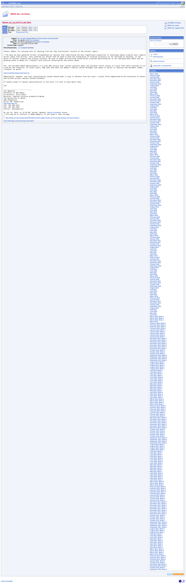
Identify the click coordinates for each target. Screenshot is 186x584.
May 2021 (153, 171)
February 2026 (155, 75)
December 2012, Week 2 (158, 421)
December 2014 (155, 301)
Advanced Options (156, 40)
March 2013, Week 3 (157, 401)
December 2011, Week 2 (158, 505)
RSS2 (181, 574)
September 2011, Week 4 (158, 522)
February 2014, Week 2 (158, 327)
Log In (155, 54)
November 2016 (155, 262)
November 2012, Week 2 (158, 426)
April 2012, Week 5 (156, 473)
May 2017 (153, 252)
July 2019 (153, 209)
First (18, 27)
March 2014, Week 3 (157, 316)
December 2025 (155, 79)
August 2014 (154, 308)
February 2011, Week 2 (158, 559)
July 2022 (153, 148)
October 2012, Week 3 (157, 433)
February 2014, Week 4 (158, 323)
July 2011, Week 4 (156, 534)
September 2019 (155, 205)
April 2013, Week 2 (156, 397)
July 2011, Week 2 (156, 535)
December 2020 (155, 180)
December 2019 (155, 200)
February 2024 (155, 116)
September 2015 (155, 286)
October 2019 (154, 203)
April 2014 (153, 315)
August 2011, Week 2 (157, 530)
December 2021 (155, 160)
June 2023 (153, 129)
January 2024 (154, 118)
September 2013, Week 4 (158, 355)
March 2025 (154, 94)
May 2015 (153, 293)
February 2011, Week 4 (158, 556)
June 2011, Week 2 (156, 537)
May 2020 (153, 192)
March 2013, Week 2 (157, 402)
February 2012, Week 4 (158, 488)
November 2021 (155, 161)
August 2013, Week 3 (157, 365)
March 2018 (154, 236)
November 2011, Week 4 (158, 508)
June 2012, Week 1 (156, 463)
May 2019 (153, 212)
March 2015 (154, 296)
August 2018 (154, 227)
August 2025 (154, 86)
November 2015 (155, 283)
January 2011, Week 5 (157, 561)
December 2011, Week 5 (158, 502)
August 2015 (154, 288)
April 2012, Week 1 (156, 480)
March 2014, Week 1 (157, 320)
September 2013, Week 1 (158, 360)
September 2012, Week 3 (158, 439)
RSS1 (175, 574)
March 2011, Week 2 (157, 552)
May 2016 (153, 273)
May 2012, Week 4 (156, 466)
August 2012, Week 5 (157, 444)
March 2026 (154, 74)
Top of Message (9, 134)
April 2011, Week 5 (156, 541)
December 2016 (155, 261)
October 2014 (154, 305)
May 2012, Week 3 (156, 468)
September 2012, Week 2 (158, 441)
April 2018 (153, 234)
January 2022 (154, 158)
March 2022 (154, 155)
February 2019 (155, 217)
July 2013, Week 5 (156, 370)
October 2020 (154, 183)
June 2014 (153, 311)
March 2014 (154, 321)
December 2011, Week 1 (158, 507)
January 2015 (154, 300)
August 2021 (154, 166)
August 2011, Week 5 (157, 529)
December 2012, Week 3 (158, 419)
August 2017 (154, 247)
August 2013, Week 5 (157, 362)
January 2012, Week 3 (157, 497)
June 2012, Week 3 (156, 460)
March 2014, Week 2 (157, 318)
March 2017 (154, 256)
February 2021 (155, 177)
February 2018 (155, 237)
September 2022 (155, 145)
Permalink (30, 134)
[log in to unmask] (32, 40)
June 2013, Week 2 (156, 380)
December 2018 (155, 220)
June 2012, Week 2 (156, 461)
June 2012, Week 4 (156, 458)
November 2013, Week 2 (158, 347)
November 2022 (155, 141)
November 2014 (155, 303)
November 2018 (155, 222)
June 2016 (153, 271)
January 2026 (154, 77)
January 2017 (154, 259)
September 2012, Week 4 (158, 438)
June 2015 (153, 291)
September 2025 (155, 84)
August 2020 (154, 187)
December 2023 (155, 119)
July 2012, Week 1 (156, 456)
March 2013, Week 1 (157, 404)
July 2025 (153, 87)
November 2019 (155, 202)
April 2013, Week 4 (156, 394)
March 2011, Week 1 (157, 554)
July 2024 (153, 107)
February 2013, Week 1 (158, 411)
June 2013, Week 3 (156, 379)
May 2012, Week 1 (156, 471)
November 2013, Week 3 (158, 345)
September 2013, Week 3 (158, 357)
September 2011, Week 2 (158, 525)
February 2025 (155, 96)
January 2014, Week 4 (157, 332)
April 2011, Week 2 (156, 546)
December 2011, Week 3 (158, 503)
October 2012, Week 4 (157, 431)
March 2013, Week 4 (157, 399)
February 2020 (155, 197)
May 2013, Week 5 (156, 384)
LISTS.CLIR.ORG (7, 581)
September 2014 (155, 306)
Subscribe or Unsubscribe (162, 66)
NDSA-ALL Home (173, 25)
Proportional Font (22, 32)
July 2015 (153, 289)
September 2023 (155, 124)
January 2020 (154, 198)
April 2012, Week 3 (156, 476)
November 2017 (155, 242)
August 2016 (154, 268)
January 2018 (154, 239)
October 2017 (154, 244)
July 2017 (153, 249)
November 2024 (155, 101)
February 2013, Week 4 (158, 406)
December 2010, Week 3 (158, 564)
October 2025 (154, 82)
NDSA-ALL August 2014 (175, 28)
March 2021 (154, 175)
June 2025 (153, 89)
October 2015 (154, 284)
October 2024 (154, 102)
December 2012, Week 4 (158, 418)
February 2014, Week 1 (158, 328)
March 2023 (154, 134)
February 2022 (155, 156)
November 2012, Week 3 (158, 424)
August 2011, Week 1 (157, 532)
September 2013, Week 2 (158, 359)
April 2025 (153, 92)
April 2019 (153, 214)
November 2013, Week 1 (158, 348)
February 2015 (155, 298)
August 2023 (154, 126)
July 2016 (153, 269)
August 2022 (154, 146)
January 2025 (154, 97)
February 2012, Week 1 (158, 493)
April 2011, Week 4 (156, 542)
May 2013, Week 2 (156, 389)
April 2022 (153, 153)
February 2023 (155, 136)
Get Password (158, 57)
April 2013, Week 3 (156, 396)
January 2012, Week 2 (157, 498)
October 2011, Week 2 (157, 519)
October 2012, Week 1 (157, 436)
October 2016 (154, 264)
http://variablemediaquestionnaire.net (16, 77)
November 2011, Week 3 (158, 510)
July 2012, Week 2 (156, 455)
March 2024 (154, 114)
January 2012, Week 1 (157, 500)
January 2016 (154, 279)
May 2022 (153, 151)
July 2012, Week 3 (156, 453)
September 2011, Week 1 (158, 527)
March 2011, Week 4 (157, 549)
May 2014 (153, 313)
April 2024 (153, 113)
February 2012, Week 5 (158, 487)
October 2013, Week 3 (157, 353)
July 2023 (153, 128)
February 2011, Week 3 (158, 557)
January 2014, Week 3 (157, 333)
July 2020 (153, 188)
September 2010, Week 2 (158, 569)
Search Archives (155, 38)
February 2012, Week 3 (158, 490)
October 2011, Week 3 (157, 517)
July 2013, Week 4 (156, 372)
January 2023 (154, 138)
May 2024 (153, 111)
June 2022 (153, 150)
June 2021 (153, 170)
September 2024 (155, 104)
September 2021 (155, 165)
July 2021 (153, 168)
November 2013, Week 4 (158, 343)
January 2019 (154, 219)
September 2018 (155, 225)
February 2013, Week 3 (158, 407)
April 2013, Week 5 (156, 392)
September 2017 (155, 246)
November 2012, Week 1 (158, 428)
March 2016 (154, 276)
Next (30, 27)
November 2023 (155, 121)
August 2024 (154, 106)
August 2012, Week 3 (157, 448)
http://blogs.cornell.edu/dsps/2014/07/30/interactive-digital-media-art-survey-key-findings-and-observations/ (42, 131)
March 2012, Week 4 (157, 483)
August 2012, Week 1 (157, 450)
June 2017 (153, 251)
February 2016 (155, 278)
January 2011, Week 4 (157, 562)
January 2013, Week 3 (157, 416)
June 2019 (153, 210)
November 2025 (155, 80)
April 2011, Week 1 (156, 547)
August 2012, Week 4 (157, 446)
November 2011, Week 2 (158, 512)
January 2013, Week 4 (157, 414)
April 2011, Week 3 (156, 544)
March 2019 (154, 215)
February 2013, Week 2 (158, 409)
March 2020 (154, 195)
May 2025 (153, 91)
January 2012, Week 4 (157, 495)
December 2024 (155, 99)
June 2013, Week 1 (156, 382)
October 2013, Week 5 (157, 350)
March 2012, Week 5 (157, 482)
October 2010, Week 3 (157, 567)
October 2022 (154, 143)
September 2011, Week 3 (158, 524)
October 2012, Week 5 (157, 429)
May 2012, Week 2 (156, 470)
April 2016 (153, 274)
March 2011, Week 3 (157, 551)
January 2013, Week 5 (157, 412)
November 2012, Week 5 (158, 423)
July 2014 (153, 310)
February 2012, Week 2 (158, 492)
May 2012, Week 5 (156, 465)
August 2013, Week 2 (157, 367)
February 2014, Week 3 (158, 325)
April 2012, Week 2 (156, 478)
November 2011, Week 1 (158, 514)
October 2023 (154, 123)
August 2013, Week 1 (157, 369)
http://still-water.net (10, 114)
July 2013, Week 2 (156, 375)
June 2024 (153, 109)
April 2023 (153, 133)
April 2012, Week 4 (156, 475)
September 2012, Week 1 (158, 443)
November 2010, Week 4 (158, 566)
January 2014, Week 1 (157, 337)
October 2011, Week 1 (157, 520)
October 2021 (154, 163)
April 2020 (153, 193)
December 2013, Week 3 (158, 338)
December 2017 (155, 241)
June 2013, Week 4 (156, 377)
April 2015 (153, 294)
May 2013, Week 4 (156, 385)
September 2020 (155, 185)
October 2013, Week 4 (157, 352)
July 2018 (153, 229)
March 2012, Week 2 (157, 485)
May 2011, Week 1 (156, 539)
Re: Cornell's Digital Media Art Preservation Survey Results (38, 38)
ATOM (170, 574)
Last (35, 27)
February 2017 (155, 257)
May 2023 (153, 131)
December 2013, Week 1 (158, 342)
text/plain (24, 48)
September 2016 (155, 266)
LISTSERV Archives (174, 23)
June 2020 (153, 190)
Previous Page (21, 134)
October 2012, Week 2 (157, 434)
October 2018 (154, 224)
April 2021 (153, 173)
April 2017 (153, 254)
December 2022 (155, 139)
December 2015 (155, 281)
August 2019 (154, 207)
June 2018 (153, 230)
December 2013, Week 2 (158, 340)
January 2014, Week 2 (157, 335)
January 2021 (154, 178)
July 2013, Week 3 (156, 374)
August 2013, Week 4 (157, 364)
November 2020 (155, 182)
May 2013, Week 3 (156, 387)
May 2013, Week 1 (156, 391)
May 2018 (153, 232)
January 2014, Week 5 (157, 330)
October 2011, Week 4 (157, 515)
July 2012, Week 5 (156, 451)
